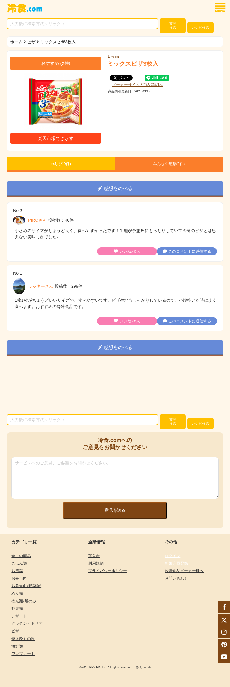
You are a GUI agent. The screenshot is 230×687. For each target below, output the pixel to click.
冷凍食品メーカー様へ (184, 571)
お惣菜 (17, 571)
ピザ (31, 42)
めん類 (17, 593)
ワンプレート (23, 653)
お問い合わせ (176, 578)
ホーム (16, 42)
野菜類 (17, 608)
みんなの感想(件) (169, 164)
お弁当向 (19, 578)
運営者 (94, 556)
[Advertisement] (115, 386)
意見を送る (115, 510)
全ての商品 (21, 556)
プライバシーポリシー (107, 571)
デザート (19, 616)
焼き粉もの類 (23, 638)
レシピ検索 (200, 27)
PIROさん (37, 220)
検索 (172, 26)
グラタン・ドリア (27, 623)
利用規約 (96, 563)
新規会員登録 (176, 563)
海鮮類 (17, 646)
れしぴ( (61, 164)
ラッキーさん (40, 286)
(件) (55, 63)
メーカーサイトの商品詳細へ (137, 85)
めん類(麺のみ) (24, 601)
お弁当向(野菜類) (26, 586)
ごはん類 (19, 563)
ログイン (172, 556)
